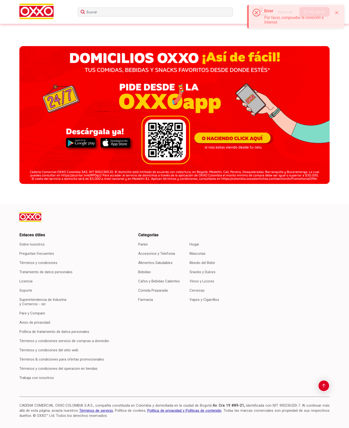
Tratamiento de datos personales (45, 272)
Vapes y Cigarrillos (204, 299)
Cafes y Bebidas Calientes (159, 281)
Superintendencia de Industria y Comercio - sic (42, 301)
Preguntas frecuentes (36, 253)
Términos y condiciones (38, 263)
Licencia (25, 281)
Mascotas (198, 253)
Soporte (25, 290)
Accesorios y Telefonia (156, 253)
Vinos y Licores (202, 281)
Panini (143, 244)
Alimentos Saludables (155, 263)
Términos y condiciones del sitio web (48, 350)
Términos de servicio (96, 410)
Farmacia (145, 299)
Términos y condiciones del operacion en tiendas (58, 368)
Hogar (194, 244)
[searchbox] (155, 12)
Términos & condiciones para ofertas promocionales (61, 359)
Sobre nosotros (32, 244)
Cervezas (197, 290)
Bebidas (144, 272)
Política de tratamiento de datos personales (54, 331)
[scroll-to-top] (324, 386)
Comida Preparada (153, 290)
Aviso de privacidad (34, 322)
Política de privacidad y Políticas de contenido (184, 410)
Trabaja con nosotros (36, 378)
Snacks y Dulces (202, 272)
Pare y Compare (32, 313)
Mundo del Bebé (202, 263)
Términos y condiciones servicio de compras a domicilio (64, 341)
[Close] (336, 12)
